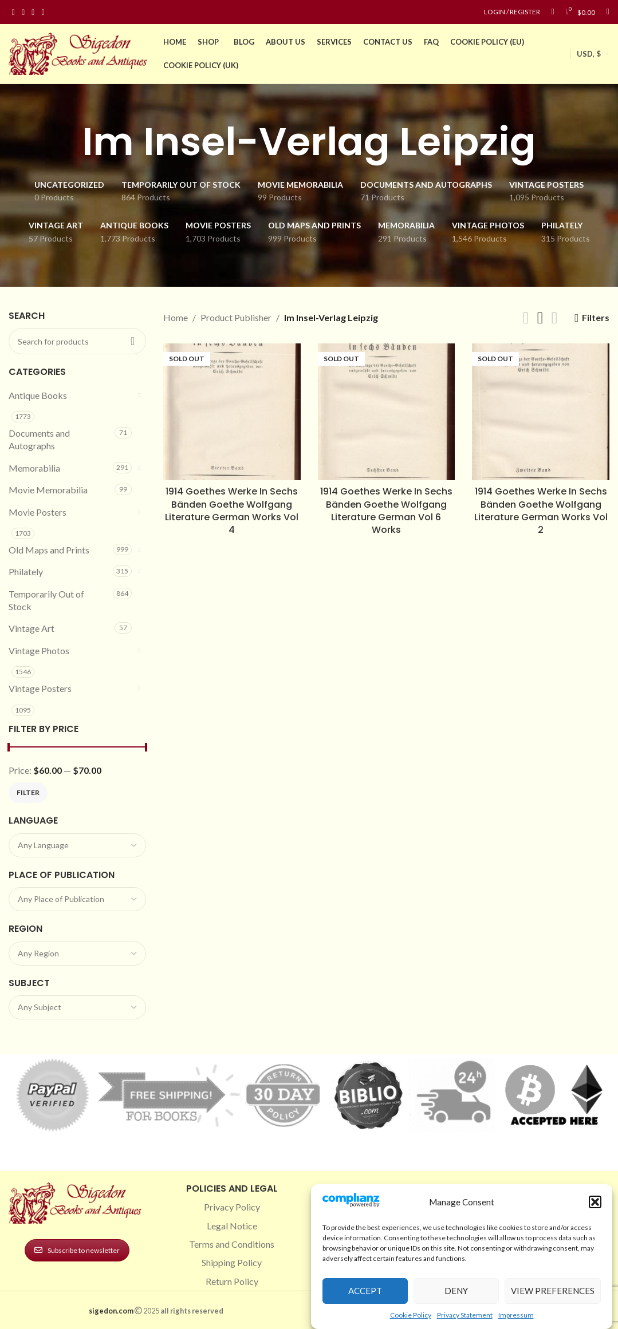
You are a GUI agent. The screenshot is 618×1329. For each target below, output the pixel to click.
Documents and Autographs (39, 439)
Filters (595, 318)
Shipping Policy (232, 1262)
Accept (365, 1291)
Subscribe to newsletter (77, 1250)
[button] (595, 1202)
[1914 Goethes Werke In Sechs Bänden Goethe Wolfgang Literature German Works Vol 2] (540, 412)
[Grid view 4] (555, 318)
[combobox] (77, 845)
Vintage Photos (39, 650)
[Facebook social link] (13, 12)
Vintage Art (31, 628)
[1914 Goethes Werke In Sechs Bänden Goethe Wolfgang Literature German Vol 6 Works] (386, 412)
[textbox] (77, 845)
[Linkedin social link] (43, 12)
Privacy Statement (465, 1315)
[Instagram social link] (23, 12)
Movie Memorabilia (48, 489)
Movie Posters (37, 512)
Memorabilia (34, 467)
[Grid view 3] (540, 318)
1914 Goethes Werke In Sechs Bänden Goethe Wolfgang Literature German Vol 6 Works (386, 510)
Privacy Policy (232, 1206)
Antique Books (38, 395)
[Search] (608, 12)
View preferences (553, 1291)
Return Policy (232, 1281)
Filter (28, 792)
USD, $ (589, 53)
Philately (26, 571)
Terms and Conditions (231, 1244)
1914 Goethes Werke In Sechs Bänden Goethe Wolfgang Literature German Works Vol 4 (231, 510)
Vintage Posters (40, 688)
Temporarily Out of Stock (46, 600)
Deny (456, 1291)
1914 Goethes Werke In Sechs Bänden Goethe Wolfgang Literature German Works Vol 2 (541, 510)
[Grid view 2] (526, 318)
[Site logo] (80, 52)
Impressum (516, 1315)
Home (175, 317)
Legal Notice (232, 1225)
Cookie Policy (410, 1315)
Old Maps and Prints (49, 549)
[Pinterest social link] (33, 12)
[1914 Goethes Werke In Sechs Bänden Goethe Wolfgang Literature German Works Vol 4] (232, 412)
